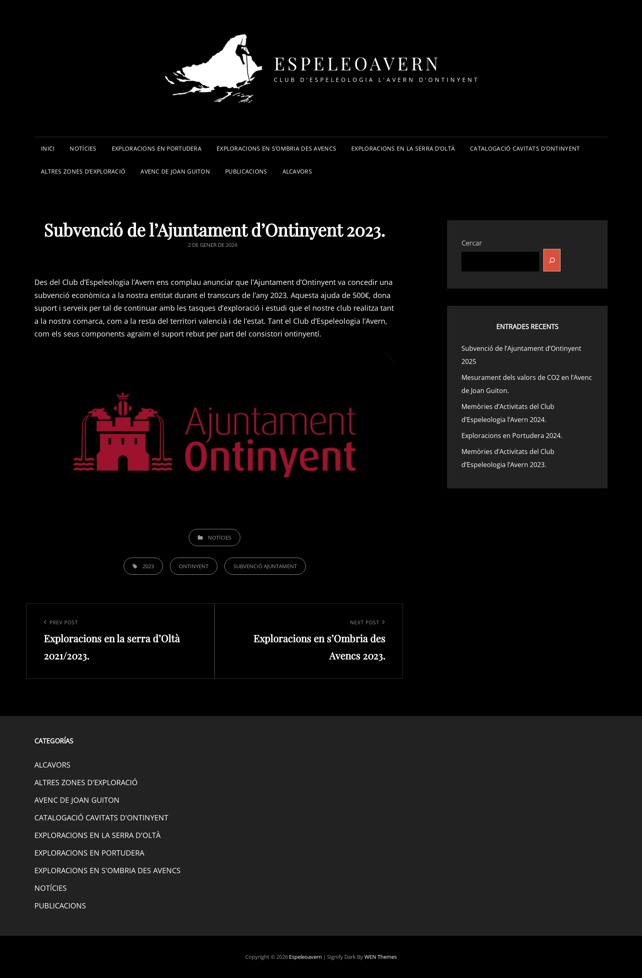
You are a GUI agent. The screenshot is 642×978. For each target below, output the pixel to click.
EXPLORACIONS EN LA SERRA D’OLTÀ (403, 148)
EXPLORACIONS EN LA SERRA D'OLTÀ (97, 835)
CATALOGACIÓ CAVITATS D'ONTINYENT (101, 817)
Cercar (471, 243)
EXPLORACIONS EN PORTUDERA (156, 148)
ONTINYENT (193, 566)
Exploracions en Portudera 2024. (511, 435)
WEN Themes (380, 956)
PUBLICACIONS (246, 171)
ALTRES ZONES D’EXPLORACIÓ (83, 171)
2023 (148, 566)
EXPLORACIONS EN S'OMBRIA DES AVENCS (107, 870)
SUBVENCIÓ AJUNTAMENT (265, 566)
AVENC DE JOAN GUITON (175, 171)
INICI (47, 148)
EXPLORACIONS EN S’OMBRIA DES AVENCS (276, 148)
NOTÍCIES (83, 148)
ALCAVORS (297, 171)
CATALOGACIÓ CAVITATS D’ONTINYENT (525, 148)
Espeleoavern (357, 63)
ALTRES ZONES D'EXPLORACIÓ (86, 782)
